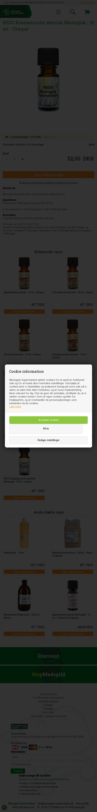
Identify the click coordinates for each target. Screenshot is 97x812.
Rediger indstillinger (49, 440)
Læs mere (15, 406)
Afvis (46, 428)
